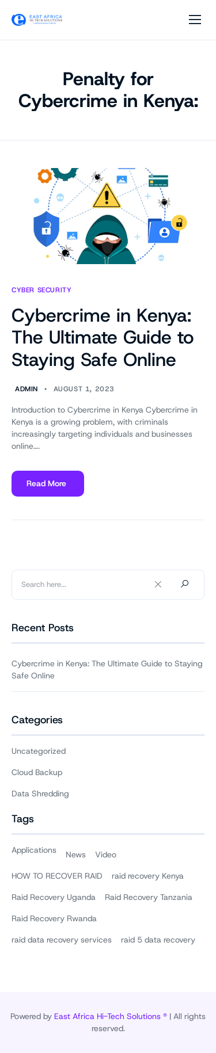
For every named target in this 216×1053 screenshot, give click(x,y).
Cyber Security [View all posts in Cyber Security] (41, 290)
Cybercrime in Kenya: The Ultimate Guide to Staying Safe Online (103, 337)
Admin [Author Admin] (26, 389)
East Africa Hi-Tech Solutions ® (110, 1016)
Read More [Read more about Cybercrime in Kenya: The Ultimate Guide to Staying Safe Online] (47, 487)
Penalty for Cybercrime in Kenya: (108, 90)
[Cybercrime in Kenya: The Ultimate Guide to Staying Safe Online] (108, 216)
